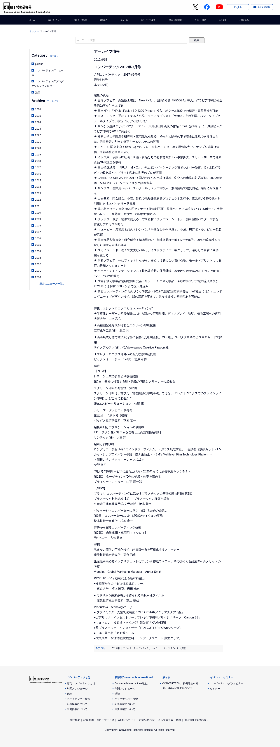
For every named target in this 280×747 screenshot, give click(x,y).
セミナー (215, 688)
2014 (38, 186)
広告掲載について (77, 709)
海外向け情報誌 (81, 21)
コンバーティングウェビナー (226, 683)
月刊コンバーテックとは (81, 683)
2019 (38, 154)
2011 (38, 206)
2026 (38, 109)
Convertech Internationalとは (131, 683)
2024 (38, 122)
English (237, 8)
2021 (38, 141)
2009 (38, 219)
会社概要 (75, 719)
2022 (38, 135)
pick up (39, 64)
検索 (196, 40)
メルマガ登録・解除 (169, 719)
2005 (38, 244)
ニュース (123, 21)
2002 (38, 264)
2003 (38, 257)
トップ (32, 31)
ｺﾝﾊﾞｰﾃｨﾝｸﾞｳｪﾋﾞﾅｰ (146, 21)
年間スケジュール (77, 688)
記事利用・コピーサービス (98, 719)
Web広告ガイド (127, 719)
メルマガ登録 (263, 8)
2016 (38, 173)
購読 (69, 693)
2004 (38, 251)
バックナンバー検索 (174, 648)
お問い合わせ (243, 21)
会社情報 (221, 21)
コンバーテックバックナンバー (141, 648)
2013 (38, 193)
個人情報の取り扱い (196, 719)
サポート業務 (200, 21)
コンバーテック (55, 21)
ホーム (33, 21)
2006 (38, 238)
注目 (37, 92)
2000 (38, 277)
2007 (38, 231)
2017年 (115, 648)
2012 (38, 199)
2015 (38, 180)
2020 (38, 148)
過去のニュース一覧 (51, 283)
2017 (38, 167)
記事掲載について (77, 704)
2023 (38, 128)
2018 (38, 161)
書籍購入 (104, 21)
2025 (38, 115)
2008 (38, 225)
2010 (38, 212)
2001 (38, 270)
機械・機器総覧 (175, 21)
